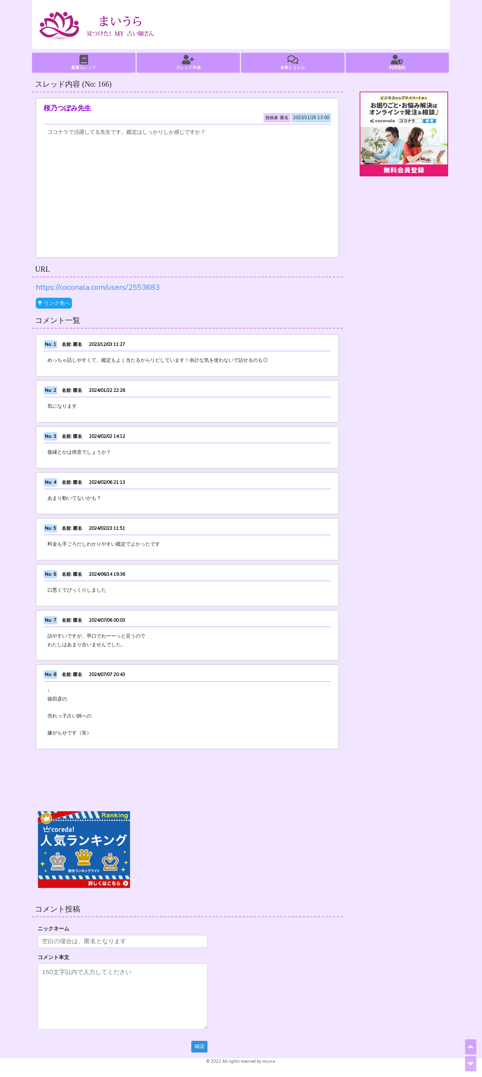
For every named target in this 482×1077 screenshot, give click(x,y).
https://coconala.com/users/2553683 (98, 287)
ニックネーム (53, 928)
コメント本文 (53, 957)
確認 (199, 1046)
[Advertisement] (187, 193)
